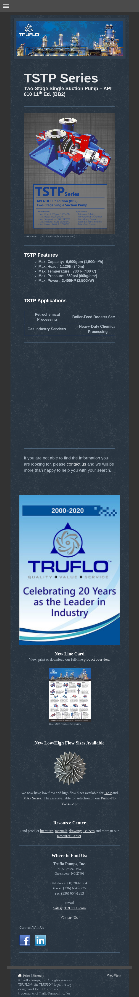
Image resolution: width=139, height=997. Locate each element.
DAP (107, 793)
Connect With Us (31, 928)
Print (24, 976)
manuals (61, 831)
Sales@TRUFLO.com (69, 908)
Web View (114, 975)
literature (46, 831)
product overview (96, 659)
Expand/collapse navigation (69, 6)
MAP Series (32, 798)
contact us (76, 464)
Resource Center (69, 836)
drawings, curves (81, 831)
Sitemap (38, 976)
